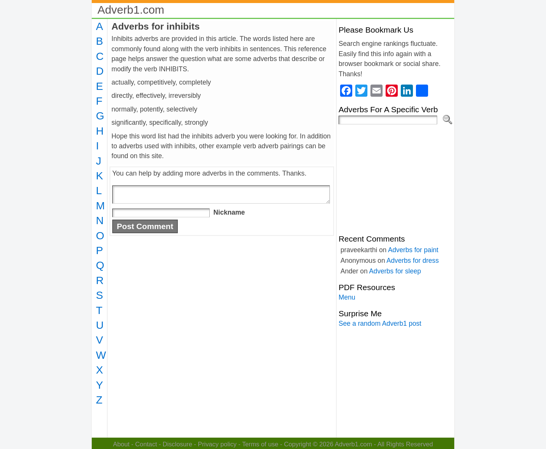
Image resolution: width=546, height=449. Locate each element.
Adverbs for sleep (395, 271)
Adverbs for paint (413, 250)
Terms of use (260, 444)
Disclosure (177, 444)
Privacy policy (217, 444)
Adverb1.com (130, 9)
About (121, 444)
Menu (347, 297)
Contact (146, 444)
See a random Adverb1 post (380, 323)
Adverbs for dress (412, 260)
